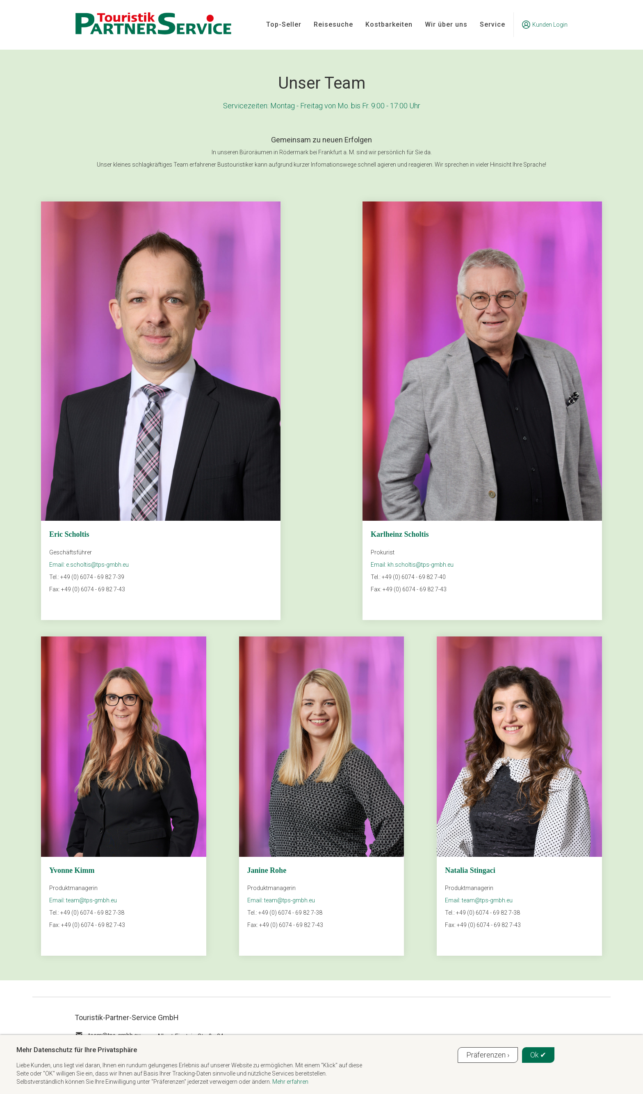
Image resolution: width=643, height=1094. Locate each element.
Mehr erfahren (290, 1081)
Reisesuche (333, 24)
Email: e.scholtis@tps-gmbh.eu (89, 564)
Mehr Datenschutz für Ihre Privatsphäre (76, 1050)
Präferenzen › (487, 1055)
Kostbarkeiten (389, 24)
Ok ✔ (538, 1055)
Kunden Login (545, 25)
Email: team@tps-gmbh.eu (83, 900)
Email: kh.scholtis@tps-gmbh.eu (412, 564)
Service (492, 24)
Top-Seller (283, 24)
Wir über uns (446, 24)
